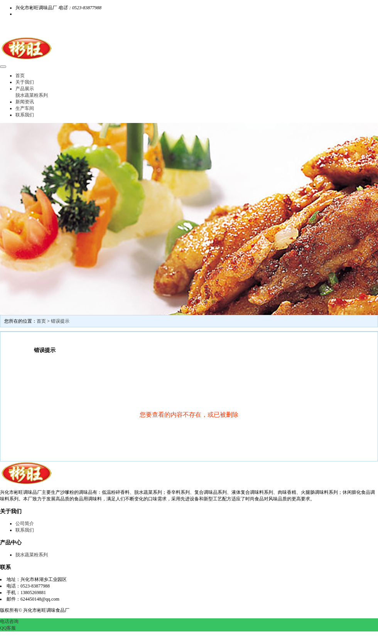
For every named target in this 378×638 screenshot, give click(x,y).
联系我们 (24, 115)
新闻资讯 (24, 101)
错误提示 (60, 321)
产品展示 (24, 88)
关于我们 (24, 82)
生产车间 (24, 108)
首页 (20, 75)
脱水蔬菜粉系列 (31, 95)
